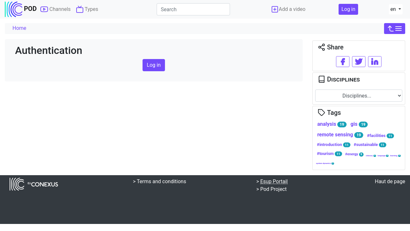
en (393, 9)
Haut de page (390, 181)
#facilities (380, 135)
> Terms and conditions (159, 181)
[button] (394, 28)
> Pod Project (271, 189)
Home (19, 28)
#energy (354, 154)
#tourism (329, 153)
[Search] (193, 9)
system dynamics (325, 163)
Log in (348, 9)
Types (87, 9)
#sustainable (370, 144)
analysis (331, 124)
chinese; (371, 155)
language (383, 155)
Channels (55, 9)
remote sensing (340, 135)
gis (359, 124)
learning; (395, 155)
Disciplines (339, 79)
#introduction (333, 144)
